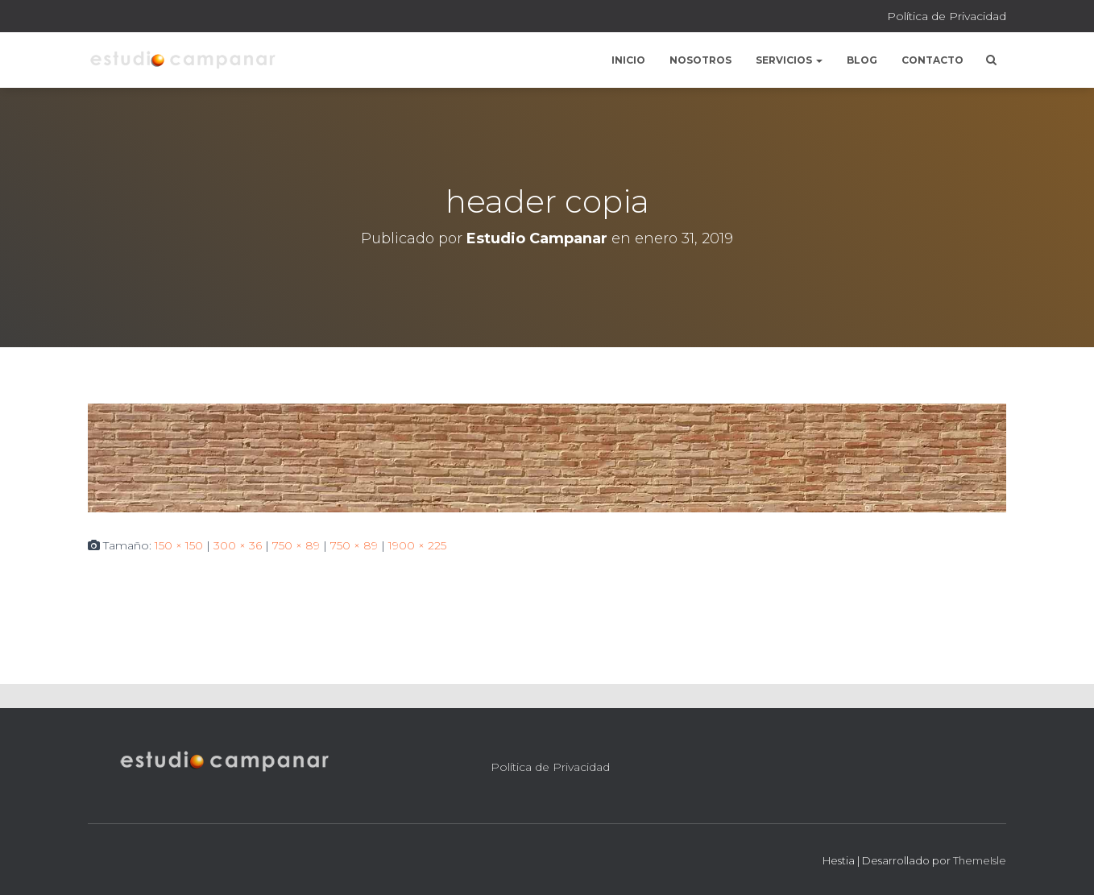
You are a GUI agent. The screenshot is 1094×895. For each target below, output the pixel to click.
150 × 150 (179, 545)
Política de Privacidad (946, 16)
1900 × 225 (417, 545)
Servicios (789, 60)
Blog (862, 60)
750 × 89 (296, 545)
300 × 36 (237, 545)
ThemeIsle (979, 860)
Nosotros (700, 60)
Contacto (932, 60)
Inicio (628, 60)
